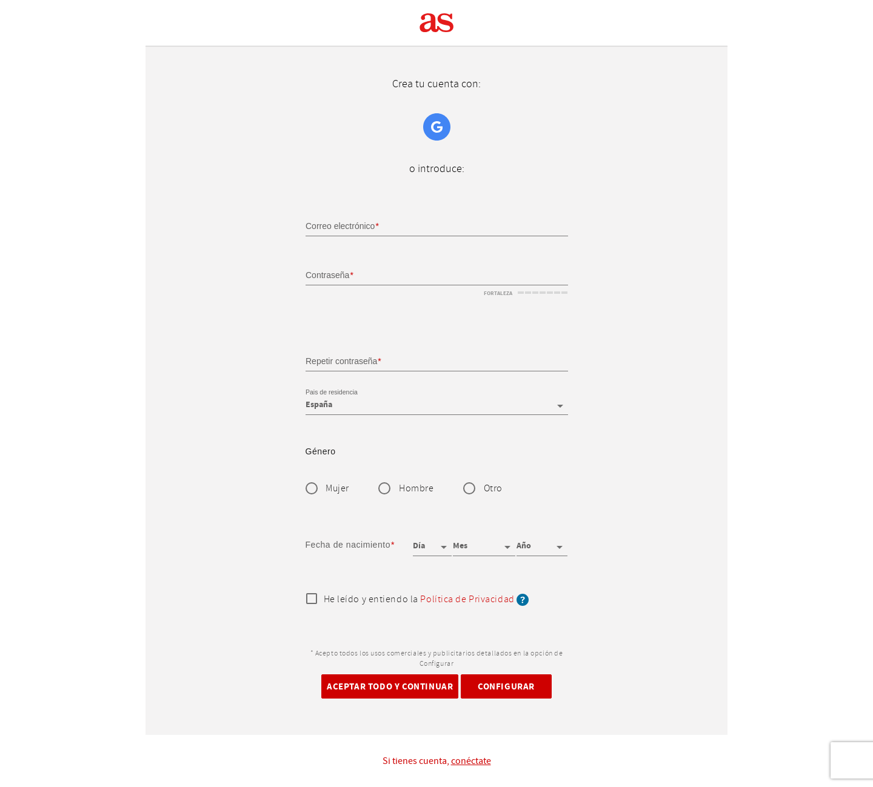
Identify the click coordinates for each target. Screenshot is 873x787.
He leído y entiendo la (426, 599)
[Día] (432, 541)
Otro (493, 488)
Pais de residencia (332, 392)
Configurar (506, 686)
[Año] (542, 541)
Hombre (416, 488)
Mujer (337, 488)
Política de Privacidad (467, 599)
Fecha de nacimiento (348, 545)
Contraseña (327, 275)
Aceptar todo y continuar (390, 686)
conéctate (471, 761)
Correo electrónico (340, 226)
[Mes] (484, 541)
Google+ (436, 127)
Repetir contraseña (341, 360)
